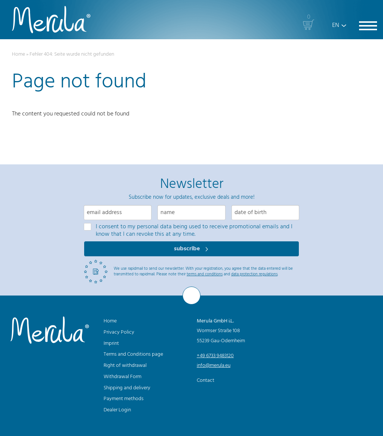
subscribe (188, 249)
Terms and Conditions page (133, 354)
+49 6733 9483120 (215, 356)
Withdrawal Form (122, 376)
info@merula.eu (213, 365)
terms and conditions (205, 274)
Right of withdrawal (125, 365)
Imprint (111, 343)
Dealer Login (117, 410)
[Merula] (51, 19)
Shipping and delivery (127, 388)
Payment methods (124, 399)
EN (335, 25)
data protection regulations (254, 274)
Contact (205, 380)
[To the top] (191, 295)
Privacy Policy (119, 332)
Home (18, 54)
